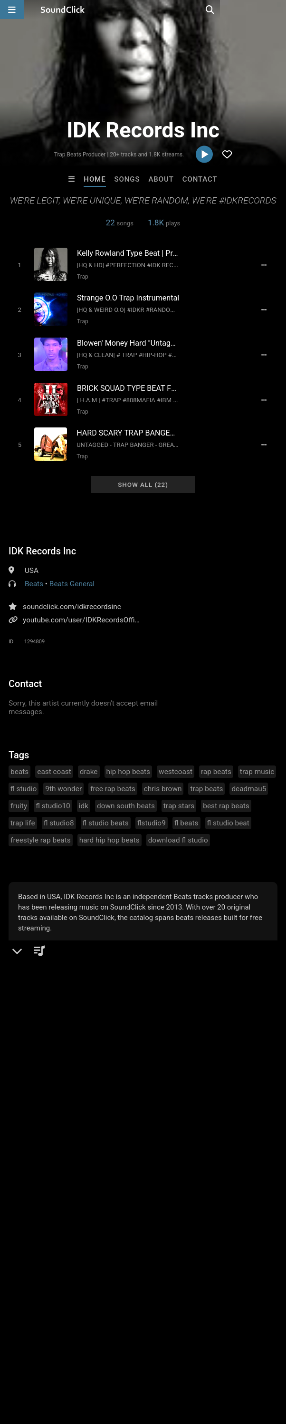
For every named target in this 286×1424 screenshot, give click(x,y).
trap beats (206, 780)
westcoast (175, 763)
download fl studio (178, 831)
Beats (34, 575)
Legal (256, 1360)
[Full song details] (268, 264)
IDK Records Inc (42, 542)
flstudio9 (151, 814)
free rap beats (112, 780)
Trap (80, 276)
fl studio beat (228, 814)
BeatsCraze (25, 1195)
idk (83, 797)
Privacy (226, 1360)
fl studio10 (53, 797)
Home (94, 179)
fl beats (186, 814)
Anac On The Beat (261, 1195)
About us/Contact (84, 1360)
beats (19, 763)
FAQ (40, 1360)
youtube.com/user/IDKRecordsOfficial (84, 611)
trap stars (178, 797)
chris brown (163, 780)
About (160, 179)
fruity (18, 797)
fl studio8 (59, 814)
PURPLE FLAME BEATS (185, 1195)
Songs (127, 179)
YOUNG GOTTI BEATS (105, 1195)
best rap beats (226, 797)
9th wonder (63, 780)
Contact (200, 179)
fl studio (23, 780)
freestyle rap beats (40, 831)
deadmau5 (248, 780)
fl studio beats (106, 814)
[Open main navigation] (12, 9)
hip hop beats (128, 763)
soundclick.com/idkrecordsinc (72, 598)
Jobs (130, 1360)
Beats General (72, 575)
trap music (257, 763)
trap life (22, 814)
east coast (54, 763)
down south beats (126, 797)
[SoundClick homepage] (62, 9)
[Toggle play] (16, 264)
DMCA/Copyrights (176, 1360)
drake (89, 763)
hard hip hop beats (109, 831)
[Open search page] (276, 9)
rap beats (216, 763)
